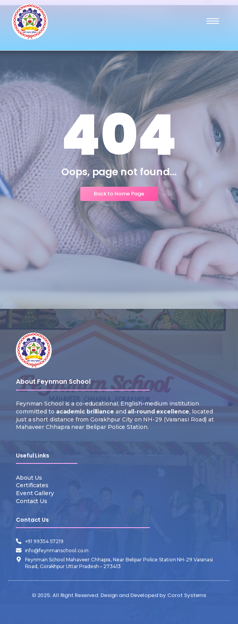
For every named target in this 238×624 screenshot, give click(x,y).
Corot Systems (187, 595)
